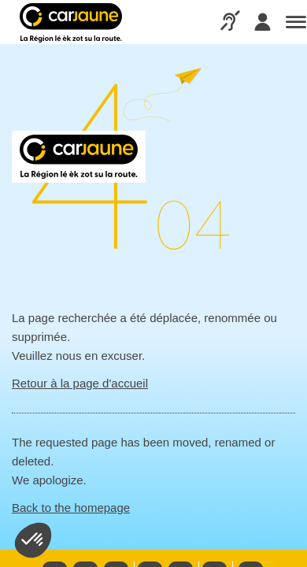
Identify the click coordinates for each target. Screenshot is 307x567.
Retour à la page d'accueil (80, 383)
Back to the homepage (71, 507)
